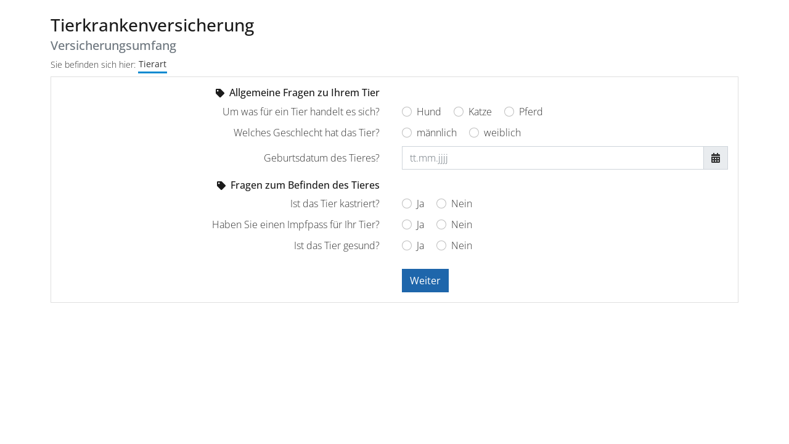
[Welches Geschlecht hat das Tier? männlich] (407, 133)
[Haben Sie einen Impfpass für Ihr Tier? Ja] (407, 224)
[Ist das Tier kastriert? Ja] (407, 203)
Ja (420, 203)
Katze (480, 111)
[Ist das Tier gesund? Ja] (407, 245)
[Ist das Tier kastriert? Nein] (441, 203)
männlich (437, 132)
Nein (461, 203)
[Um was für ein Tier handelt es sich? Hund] (407, 112)
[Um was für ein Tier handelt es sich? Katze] (459, 112)
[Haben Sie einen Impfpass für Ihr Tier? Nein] (441, 224)
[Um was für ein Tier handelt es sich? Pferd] (509, 112)
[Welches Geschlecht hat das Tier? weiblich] (474, 133)
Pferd (531, 111)
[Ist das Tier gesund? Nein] (441, 245)
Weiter (425, 280)
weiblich (502, 132)
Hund (429, 111)
